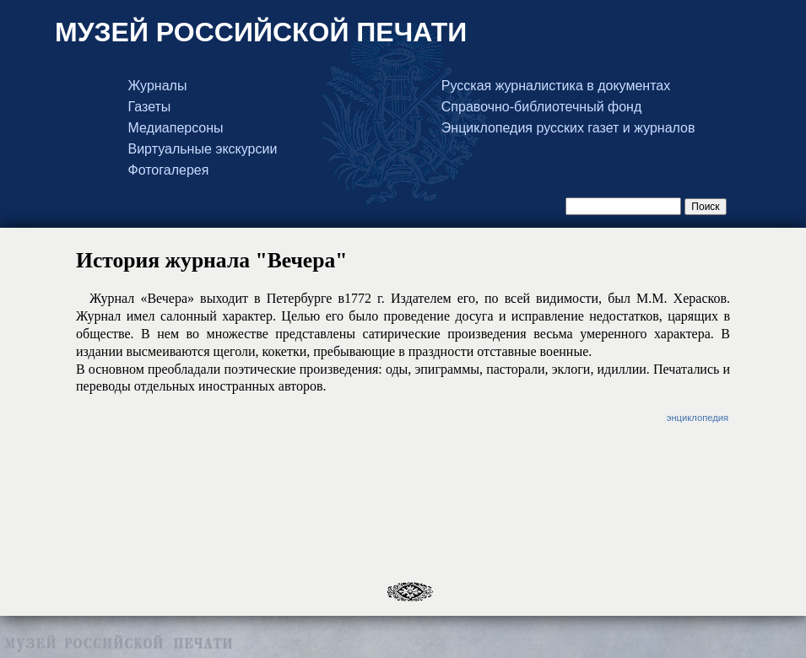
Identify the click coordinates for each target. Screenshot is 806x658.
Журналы (157, 86)
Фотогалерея (168, 170)
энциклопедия (697, 418)
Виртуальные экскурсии (203, 149)
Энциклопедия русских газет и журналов (568, 128)
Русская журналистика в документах (555, 86)
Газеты (149, 107)
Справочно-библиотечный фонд (541, 107)
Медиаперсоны (176, 128)
